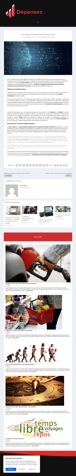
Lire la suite (29, 290)
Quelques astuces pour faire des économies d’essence (21, 283)
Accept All (32, 469)
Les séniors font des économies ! (14, 438)
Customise (10, 469)
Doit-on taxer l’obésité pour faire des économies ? (20, 364)
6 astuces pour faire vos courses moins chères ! (19, 330)
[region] (21, 464)
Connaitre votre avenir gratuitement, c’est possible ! (20, 407)
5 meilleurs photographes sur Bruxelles (27, 218)
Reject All (21, 469)
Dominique (28, 37)
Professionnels (42, 37)
